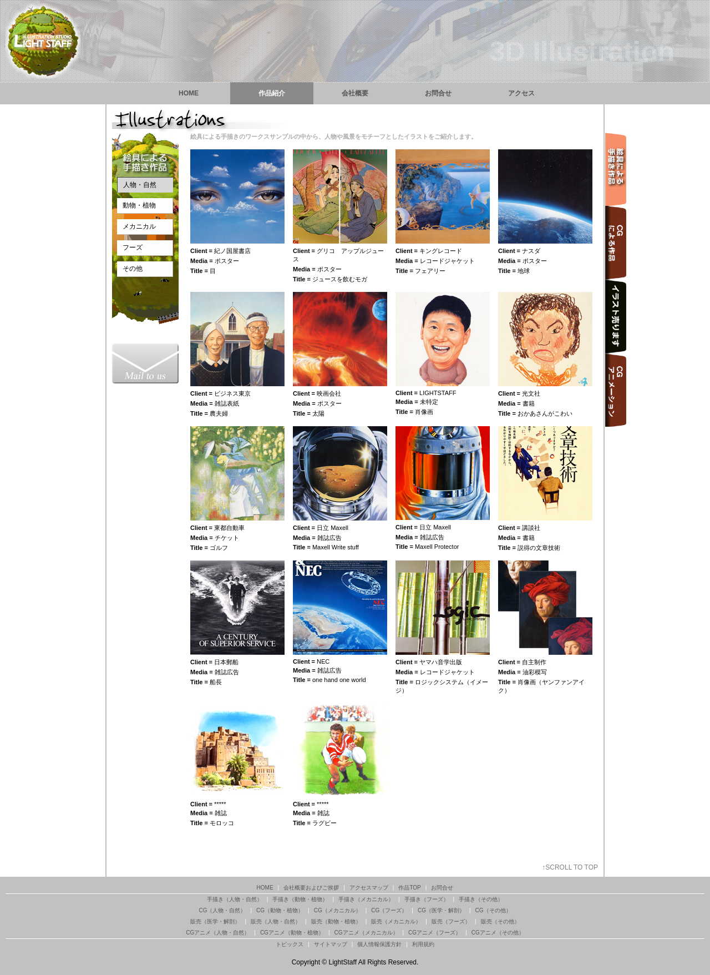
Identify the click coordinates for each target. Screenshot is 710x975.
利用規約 (423, 944)
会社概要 (355, 93)
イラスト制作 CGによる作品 (615, 243)
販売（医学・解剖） (215, 921)
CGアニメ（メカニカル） (366, 932)
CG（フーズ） (389, 910)
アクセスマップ (368, 888)
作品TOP (409, 888)
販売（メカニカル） (396, 921)
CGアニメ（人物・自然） (218, 932)
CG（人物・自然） (222, 910)
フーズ (133, 247)
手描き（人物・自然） (234, 899)
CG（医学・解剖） (441, 910)
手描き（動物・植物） (300, 899)
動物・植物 (139, 205)
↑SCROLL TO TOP (570, 867)
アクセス (521, 93)
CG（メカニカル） (337, 910)
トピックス (289, 944)
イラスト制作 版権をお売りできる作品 (615, 316)
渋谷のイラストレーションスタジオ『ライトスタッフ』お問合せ (145, 363)
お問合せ (438, 93)
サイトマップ (330, 944)
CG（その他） (493, 910)
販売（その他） (500, 921)
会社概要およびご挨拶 (311, 888)
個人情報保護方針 (379, 944)
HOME (189, 93)
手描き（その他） (481, 899)
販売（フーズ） (451, 921)
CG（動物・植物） (279, 910)
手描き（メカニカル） (366, 899)
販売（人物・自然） (276, 921)
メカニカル (139, 226)
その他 (133, 268)
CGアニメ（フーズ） (434, 932)
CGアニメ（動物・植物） (292, 932)
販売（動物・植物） (336, 921)
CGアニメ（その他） (497, 932)
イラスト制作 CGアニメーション (615, 390)
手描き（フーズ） (426, 899)
